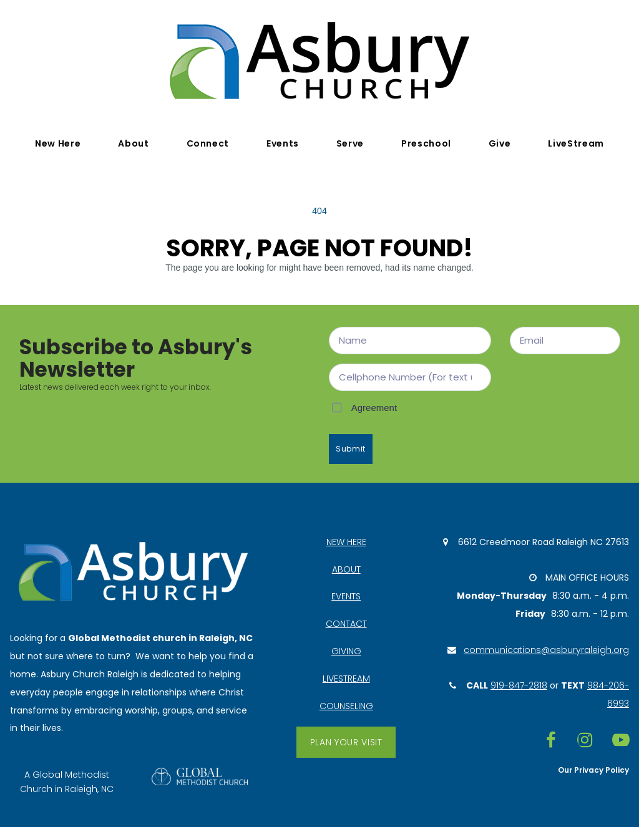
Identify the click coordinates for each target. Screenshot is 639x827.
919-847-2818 (518, 685)
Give (500, 143)
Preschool (426, 143)
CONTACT (346, 623)
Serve (350, 143)
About (133, 143)
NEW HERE (346, 542)
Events (282, 143)
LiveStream (575, 143)
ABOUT (346, 569)
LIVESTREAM (346, 678)
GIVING (346, 651)
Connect (208, 143)
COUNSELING (346, 706)
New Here (57, 143)
